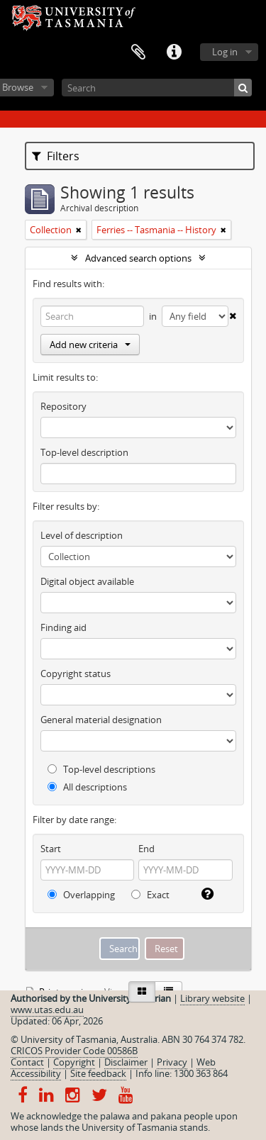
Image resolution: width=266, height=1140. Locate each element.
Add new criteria (90, 344)
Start (50, 848)
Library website (212, 998)
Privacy (172, 1062)
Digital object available (87, 581)
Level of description (81, 535)
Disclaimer (126, 1062)
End (146, 848)
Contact (27, 1062)
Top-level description (84, 452)
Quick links (174, 52)
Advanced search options (138, 258)
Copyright (74, 1062)
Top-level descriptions (101, 769)
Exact (150, 894)
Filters (55, 156)
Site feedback (98, 1073)
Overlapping (81, 894)
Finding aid (63, 627)
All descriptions (87, 787)
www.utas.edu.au (47, 1009)
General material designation (101, 719)
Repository (63, 406)
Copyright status (75, 673)
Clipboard (138, 52)
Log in (225, 51)
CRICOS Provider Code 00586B (74, 1050)
